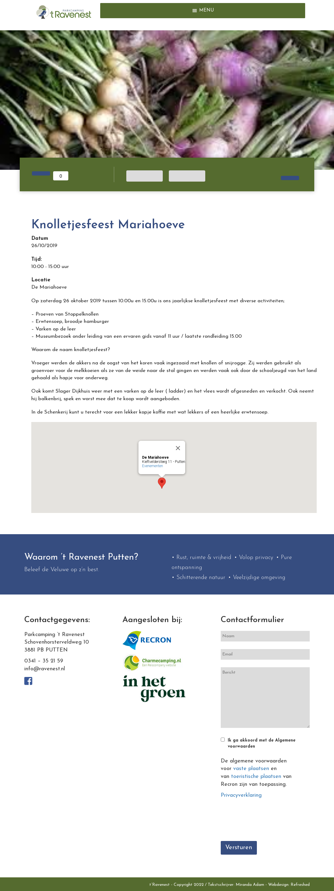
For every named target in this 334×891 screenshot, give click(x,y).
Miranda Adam (250, 885)
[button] (206, 10)
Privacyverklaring (241, 795)
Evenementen (152, 466)
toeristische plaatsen (256, 776)
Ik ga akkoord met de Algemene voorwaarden (261, 743)
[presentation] (267, 821)
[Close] (178, 448)
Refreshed (300, 885)
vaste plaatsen (251, 769)
